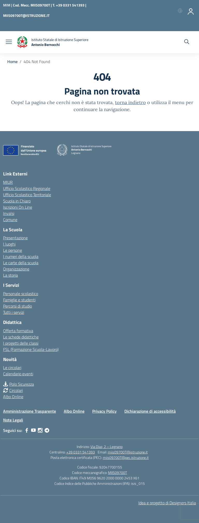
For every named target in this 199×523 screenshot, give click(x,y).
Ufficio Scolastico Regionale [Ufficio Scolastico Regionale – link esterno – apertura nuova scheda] (26, 188)
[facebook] (26, 430)
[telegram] (47, 430)
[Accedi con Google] (181, 10)
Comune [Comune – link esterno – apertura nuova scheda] (10, 219)
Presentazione (15, 238)
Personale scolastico (20, 293)
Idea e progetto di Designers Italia (167, 503)
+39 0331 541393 (80, 452)
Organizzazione (16, 269)
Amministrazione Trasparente (29, 411)
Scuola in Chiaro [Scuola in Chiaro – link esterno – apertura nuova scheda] (17, 201)
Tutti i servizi (13, 312)
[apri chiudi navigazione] (9, 42)
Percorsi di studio (17, 306)
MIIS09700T (117, 472)
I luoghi (9, 244)
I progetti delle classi (20, 343)
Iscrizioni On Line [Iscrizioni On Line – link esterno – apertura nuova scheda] (17, 207)
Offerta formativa (18, 331)
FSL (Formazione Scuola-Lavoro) (31, 349)
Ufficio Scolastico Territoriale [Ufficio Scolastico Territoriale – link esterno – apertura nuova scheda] (27, 195)
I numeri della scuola (20, 256)
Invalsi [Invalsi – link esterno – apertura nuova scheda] (8, 213)
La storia (10, 275)
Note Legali (13, 420)
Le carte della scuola (20, 263)
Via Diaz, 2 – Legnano (106, 446)
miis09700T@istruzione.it (128, 452)
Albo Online (13, 396)
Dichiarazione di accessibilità (150, 411)
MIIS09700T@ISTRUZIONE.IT (26, 15)
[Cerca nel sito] (187, 42)
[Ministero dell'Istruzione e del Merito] (8, 5)
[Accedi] (191, 10)
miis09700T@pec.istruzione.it (126, 457)
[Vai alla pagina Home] (12, 61)
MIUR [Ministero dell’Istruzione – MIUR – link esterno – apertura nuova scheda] (8, 182)
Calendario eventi (18, 374)
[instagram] (40, 430)
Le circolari (12, 367)
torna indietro (130, 102)
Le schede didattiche (21, 337)
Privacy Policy (104, 411)
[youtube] (33, 430)
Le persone (12, 250)
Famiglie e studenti (19, 300)
